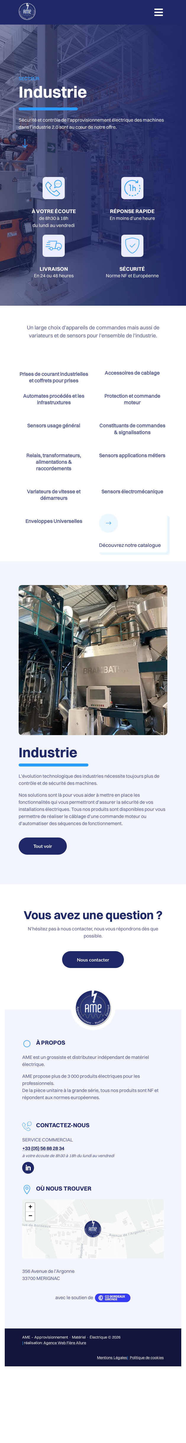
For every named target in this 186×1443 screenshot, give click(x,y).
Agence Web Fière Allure (64, 1342)
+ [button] (30, 1207)
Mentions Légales (112, 1357)
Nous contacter (93, 959)
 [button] (158, 12)
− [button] (30, 1216)
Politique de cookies (146, 1357)
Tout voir (42, 846)
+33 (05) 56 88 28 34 (43, 1148)
